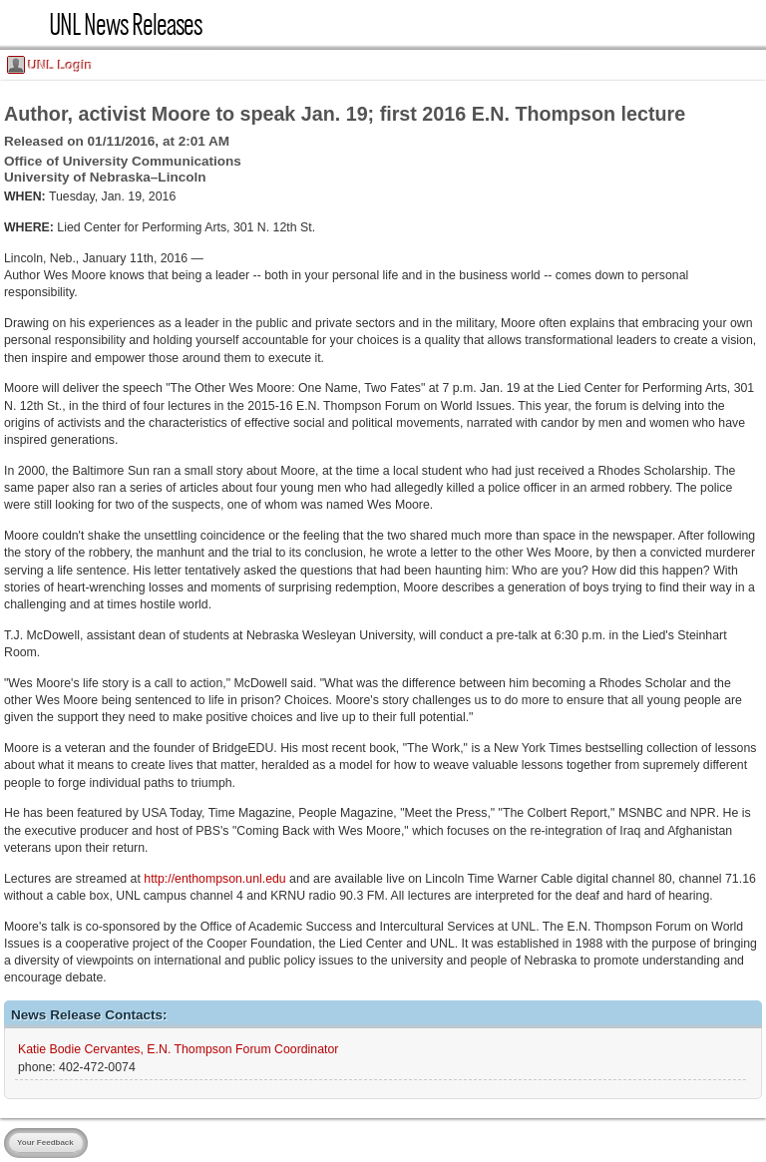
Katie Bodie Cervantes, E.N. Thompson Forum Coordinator (178, 1049)
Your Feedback (45, 1142)
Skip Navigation (6, 6)
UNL (24, 24)
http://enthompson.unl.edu (214, 879)
